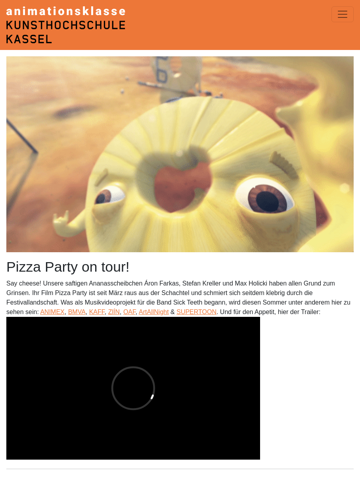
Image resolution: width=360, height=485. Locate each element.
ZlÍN (114, 312)
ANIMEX (52, 312)
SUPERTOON (196, 312)
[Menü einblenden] (342, 14)
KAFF (97, 312)
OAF (129, 312)
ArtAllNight (154, 312)
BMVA (77, 312)
